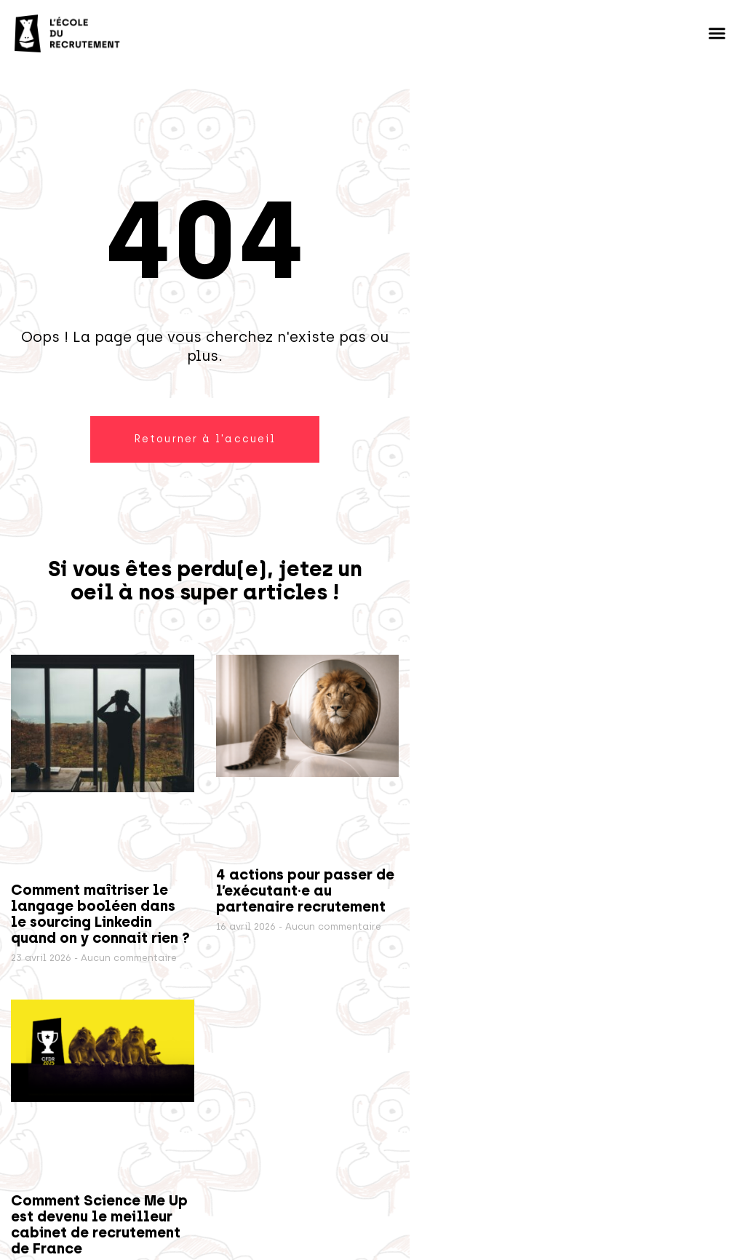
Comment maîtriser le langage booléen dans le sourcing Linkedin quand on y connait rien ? (100, 913)
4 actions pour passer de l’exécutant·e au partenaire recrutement (305, 890)
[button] (716, 33)
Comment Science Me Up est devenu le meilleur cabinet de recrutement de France (99, 1224)
